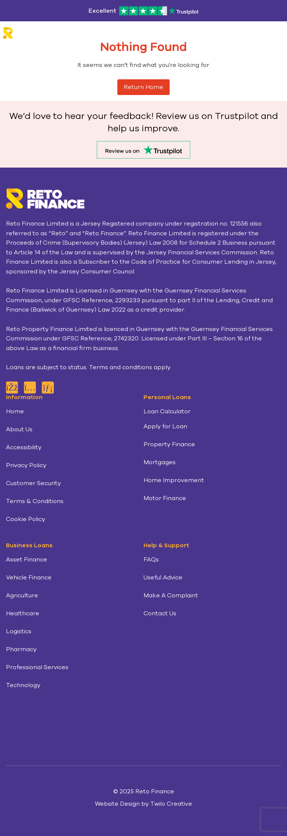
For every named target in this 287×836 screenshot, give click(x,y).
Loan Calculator (167, 411)
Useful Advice (163, 577)
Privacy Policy (26, 465)
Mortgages (160, 462)
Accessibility (23, 447)
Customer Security (33, 483)
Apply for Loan (165, 426)
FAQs (151, 559)
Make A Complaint (171, 595)
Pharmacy (21, 649)
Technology (23, 685)
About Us (19, 429)
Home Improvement (174, 480)
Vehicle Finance (29, 577)
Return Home (143, 87)
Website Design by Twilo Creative (143, 804)
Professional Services (37, 667)
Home (15, 411)
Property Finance (169, 444)
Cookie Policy (25, 519)
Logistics (18, 631)
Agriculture (22, 595)
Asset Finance (26, 559)
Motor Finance (165, 498)
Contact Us (160, 613)
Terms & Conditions (35, 501)
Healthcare (22, 613)
